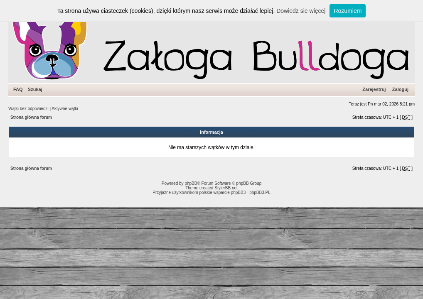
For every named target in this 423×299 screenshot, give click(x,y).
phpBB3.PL (260, 192)
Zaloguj (400, 89)
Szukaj (35, 89)
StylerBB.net (226, 188)
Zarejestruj (374, 89)
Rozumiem (348, 10)
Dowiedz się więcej (300, 10)
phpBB (190, 183)
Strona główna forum (31, 117)
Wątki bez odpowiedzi (28, 108)
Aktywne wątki (65, 108)
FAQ (18, 89)
